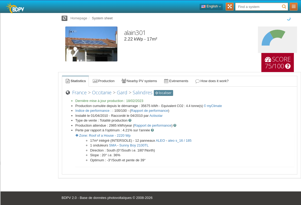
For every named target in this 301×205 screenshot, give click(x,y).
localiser (163, 93)
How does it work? (212, 81)
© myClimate (213, 106)
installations (21, 163)
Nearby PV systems (139, 81)
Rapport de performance (149, 111)
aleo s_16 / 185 (180, 140)
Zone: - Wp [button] (103, 135)
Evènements (175, 81)
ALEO (160, 140)
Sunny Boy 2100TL (134, 145)
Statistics (75, 81)
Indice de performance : (93, 111)
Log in (28, 22)
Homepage (79, 18)
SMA (112, 145)
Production (103, 81)
